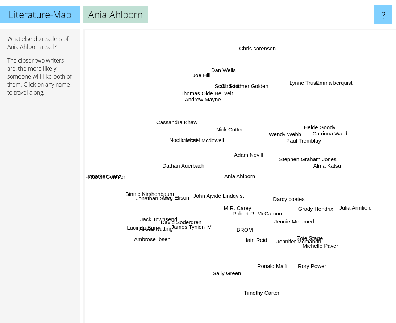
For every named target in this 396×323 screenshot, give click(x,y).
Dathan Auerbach (176, 174)
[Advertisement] (40, 212)
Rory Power (306, 257)
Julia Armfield (343, 206)
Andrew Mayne (208, 106)
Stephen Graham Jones (312, 159)
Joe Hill (199, 63)
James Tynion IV (198, 224)
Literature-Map (40, 14)
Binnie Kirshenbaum (154, 191)
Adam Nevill (254, 155)
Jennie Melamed (288, 217)
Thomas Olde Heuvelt (215, 98)
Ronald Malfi (275, 266)
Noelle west (189, 144)
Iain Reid (256, 247)
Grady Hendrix (321, 217)
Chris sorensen (252, 65)
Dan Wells (225, 82)
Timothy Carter (260, 283)
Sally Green (229, 263)
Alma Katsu (324, 170)
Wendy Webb (279, 135)
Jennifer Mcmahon (297, 239)
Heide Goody (317, 132)
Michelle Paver (320, 242)
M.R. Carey (231, 202)
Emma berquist (323, 92)
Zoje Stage (306, 226)
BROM (246, 225)
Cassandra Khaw (181, 124)
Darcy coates (304, 206)
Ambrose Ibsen (146, 243)
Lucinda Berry (148, 224)
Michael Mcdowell (192, 132)
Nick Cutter (225, 112)
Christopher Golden (240, 85)
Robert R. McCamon (255, 216)
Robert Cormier (117, 175)
